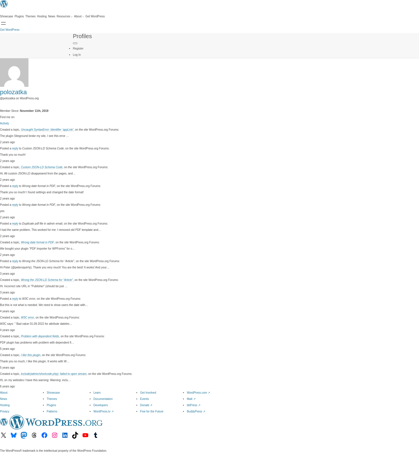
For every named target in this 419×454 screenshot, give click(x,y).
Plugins (51, 405)
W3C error (27, 317)
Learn (97, 392)
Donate (146, 405)
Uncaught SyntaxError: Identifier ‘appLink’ (47, 129)
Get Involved (148, 392)
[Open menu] (3, 23)
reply (15, 148)
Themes (52, 398)
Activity (4, 123)
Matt (191, 398)
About (3, 392)
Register (78, 48)
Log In (77, 54)
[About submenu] (79, 16)
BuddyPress (196, 411)
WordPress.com (198, 392)
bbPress (193, 405)
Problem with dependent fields (40, 336)
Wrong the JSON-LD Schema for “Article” (47, 280)
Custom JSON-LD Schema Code (41, 167)
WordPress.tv (103, 411)
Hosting (5, 405)
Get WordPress (9, 29)
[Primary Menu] (75, 43)
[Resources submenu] (65, 16)
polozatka (13, 92)
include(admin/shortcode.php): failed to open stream (54, 373)
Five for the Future (151, 411)
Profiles (82, 36)
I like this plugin (30, 355)
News (3, 398)
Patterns (52, 411)
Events (144, 398)
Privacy (4, 411)
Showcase (53, 392)
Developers (100, 405)
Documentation (102, 398)
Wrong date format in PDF (37, 242)
